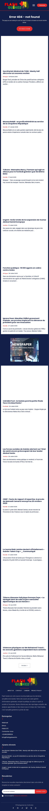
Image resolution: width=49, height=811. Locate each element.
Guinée (5, 127)
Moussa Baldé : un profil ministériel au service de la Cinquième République (23, 122)
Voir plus (24, 665)
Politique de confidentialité (20, 795)
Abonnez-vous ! (41, 791)
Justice (5, 225)
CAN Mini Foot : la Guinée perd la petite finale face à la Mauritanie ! (23, 402)
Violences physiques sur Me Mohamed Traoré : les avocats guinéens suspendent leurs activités (24, 648)
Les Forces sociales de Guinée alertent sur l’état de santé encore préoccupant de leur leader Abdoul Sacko (24, 451)
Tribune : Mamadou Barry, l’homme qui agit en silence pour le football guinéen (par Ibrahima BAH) (23, 171)
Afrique (5, 76)
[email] (18, 791)
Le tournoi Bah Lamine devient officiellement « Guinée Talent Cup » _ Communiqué (23, 550)
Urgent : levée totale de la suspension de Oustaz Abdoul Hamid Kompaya (24, 221)
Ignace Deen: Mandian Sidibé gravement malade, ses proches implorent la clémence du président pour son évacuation (24, 320)
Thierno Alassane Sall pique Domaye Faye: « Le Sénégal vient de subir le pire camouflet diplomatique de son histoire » (23, 599)
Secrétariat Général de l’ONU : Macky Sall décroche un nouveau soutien (21, 72)
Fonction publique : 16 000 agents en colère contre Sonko (22, 269)
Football (5, 406)
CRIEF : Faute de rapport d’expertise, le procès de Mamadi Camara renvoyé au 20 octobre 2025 (23, 501)
